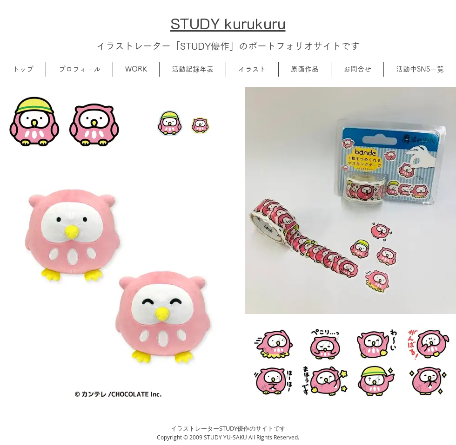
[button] (79, 69)
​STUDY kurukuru (228, 23)
